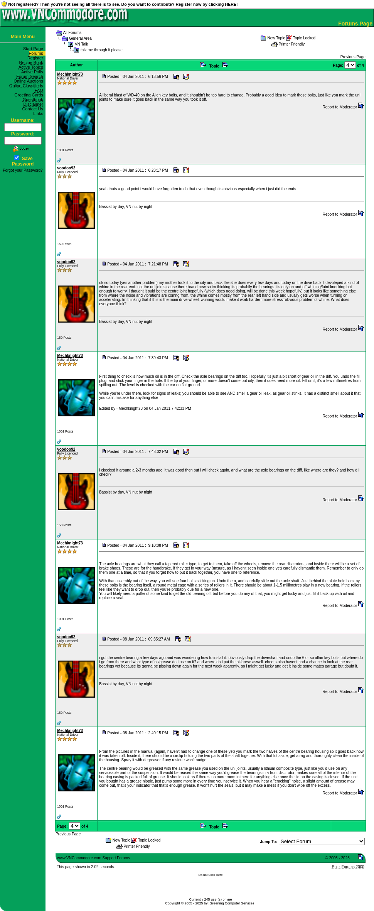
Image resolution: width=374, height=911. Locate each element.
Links (39, 113)
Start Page (34, 48)
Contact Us (33, 108)
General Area (80, 38)
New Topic (276, 38)
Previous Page (353, 57)
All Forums (72, 32)
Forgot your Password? (22, 170)
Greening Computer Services (232, 903)
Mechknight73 (70, 74)
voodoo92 (66, 168)
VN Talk (81, 44)
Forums (37, 53)
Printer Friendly (291, 44)
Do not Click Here (211, 875)
